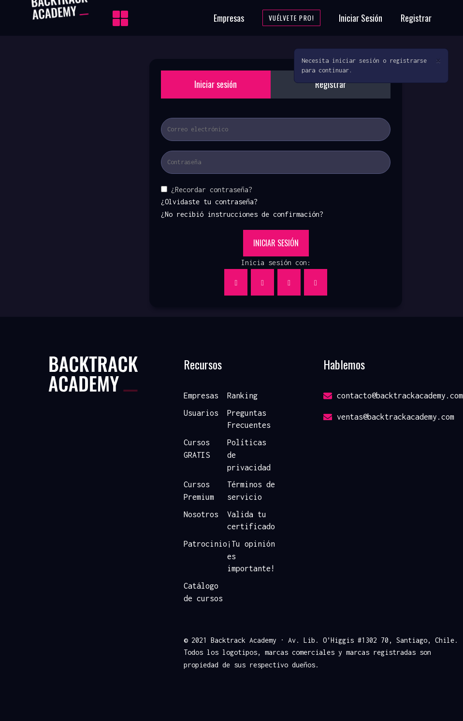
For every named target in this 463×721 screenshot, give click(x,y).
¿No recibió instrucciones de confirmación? (242, 214)
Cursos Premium (199, 490)
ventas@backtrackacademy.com (388, 416)
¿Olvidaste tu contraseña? (209, 202)
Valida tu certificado (251, 520)
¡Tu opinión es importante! (251, 556)
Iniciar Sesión (360, 18)
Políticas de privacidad (249, 454)
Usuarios (201, 413)
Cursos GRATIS (197, 448)
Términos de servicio (251, 490)
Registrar (416, 18)
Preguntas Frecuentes (249, 419)
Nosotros (201, 514)
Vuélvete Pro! (292, 18)
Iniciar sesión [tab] (215, 84)
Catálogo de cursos (203, 592)
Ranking (242, 395)
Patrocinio (205, 543)
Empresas (229, 18)
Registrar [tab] (330, 84)
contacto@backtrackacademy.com (393, 395)
